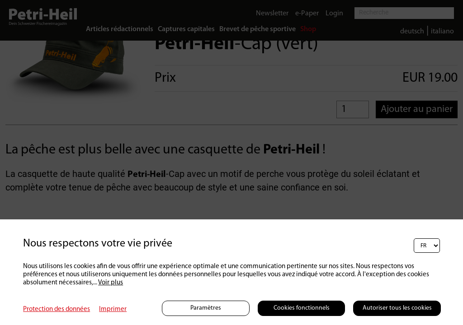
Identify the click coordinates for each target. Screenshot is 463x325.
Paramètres (205, 308)
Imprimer (113, 309)
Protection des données (56, 309)
